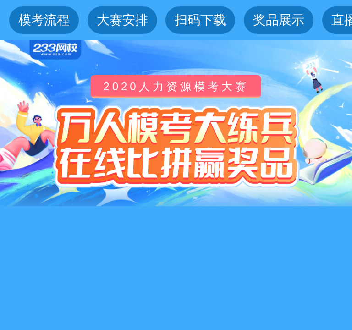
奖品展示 (278, 20)
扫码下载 (200, 20)
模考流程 (44, 20)
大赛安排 (122, 20)
